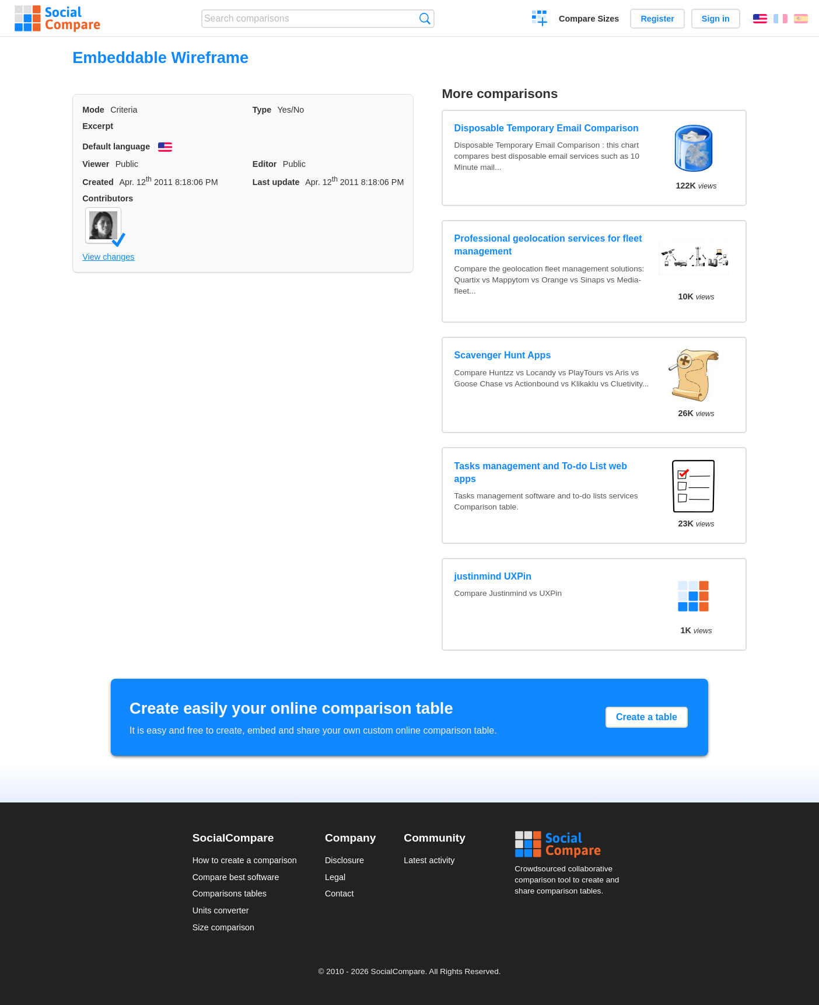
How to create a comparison (244, 860)
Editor (265, 164)
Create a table (646, 717)
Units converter (220, 910)
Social (570, 844)
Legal (335, 877)
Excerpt (97, 126)
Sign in (716, 18)
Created (98, 182)
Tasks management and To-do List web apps (540, 472)
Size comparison (223, 927)
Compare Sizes (589, 18)
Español (801, 18)
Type (262, 109)
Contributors (107, 198)
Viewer (95, 164)
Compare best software (235, 877)
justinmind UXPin (492, 576)
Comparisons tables (229, 893)
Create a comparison (540, 19)
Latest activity (429, 860)
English (760, 18)
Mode (93, 109)
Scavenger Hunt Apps (502, 355)
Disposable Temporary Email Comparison (546, 128)
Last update (276, 182)
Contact (339, 893)
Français (781, 18)
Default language (116, 146)
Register (657, 18)
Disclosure (344, 860)
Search (424, 18)
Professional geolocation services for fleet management (548, 244)
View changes (108, 256)
